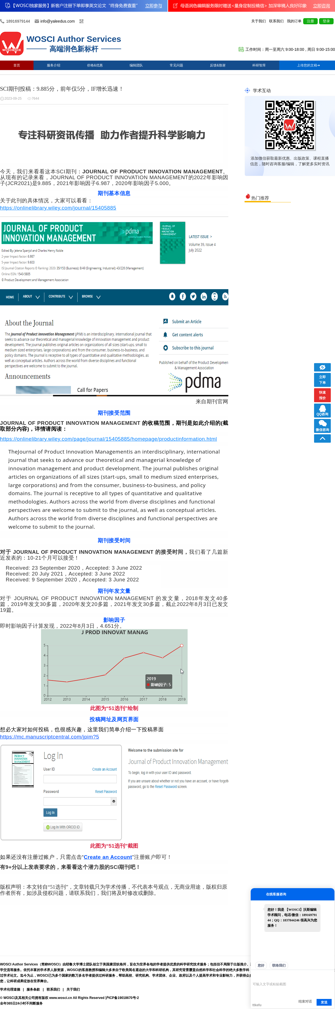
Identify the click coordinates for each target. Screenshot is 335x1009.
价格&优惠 (95, 65)
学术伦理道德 (10, 989)
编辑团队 (136, 65)
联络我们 (279, 965)
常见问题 (176, 65)
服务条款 (33, 989)
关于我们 (258, 21)
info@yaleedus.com (57, 21)
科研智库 (259, 65)
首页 (16, 65)
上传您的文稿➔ (308, 65)
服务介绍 (53, 65)
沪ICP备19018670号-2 (122, 998)
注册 (310, 21)
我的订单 (294, 21)
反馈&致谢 (218, 65)
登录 (326, 21)
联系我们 (276, 21)
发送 (324, 1002)
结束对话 (305, 1001)
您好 (261, 965)
